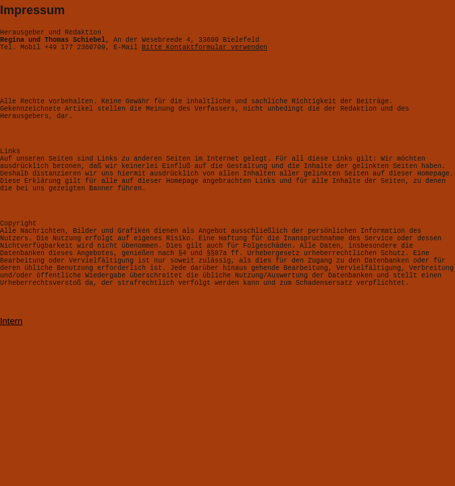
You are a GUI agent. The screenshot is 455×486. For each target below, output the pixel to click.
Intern (11, 363)
